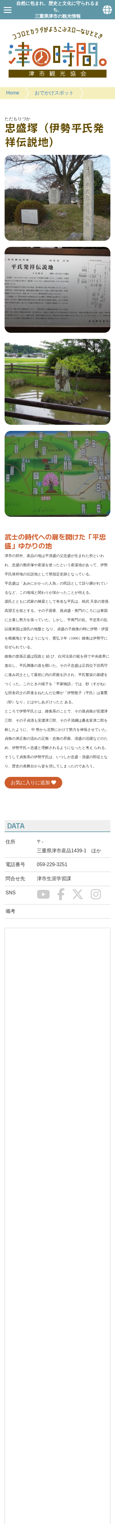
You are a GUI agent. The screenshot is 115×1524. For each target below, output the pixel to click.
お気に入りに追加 (33, 782)
